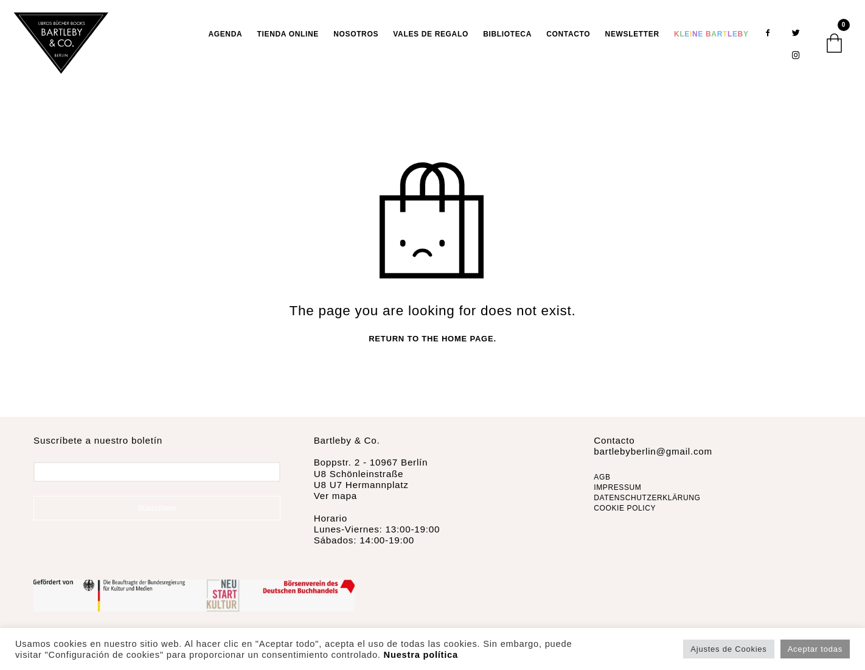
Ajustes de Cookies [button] (728, 649)
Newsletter (632, 34)
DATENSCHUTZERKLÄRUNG (647, 498)
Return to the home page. (432, 339)
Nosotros (355, 34)
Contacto (568, 34)
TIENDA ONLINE (288, 34)
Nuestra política (421, 655)
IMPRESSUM (617, 488)
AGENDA (225, 34)
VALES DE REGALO (430, 34)
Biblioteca (507, 34)
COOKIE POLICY (625, 508)
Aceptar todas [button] (815, 649)
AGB (602, 478)
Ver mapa (335, 496)
